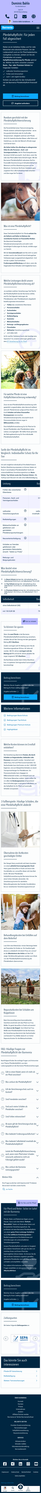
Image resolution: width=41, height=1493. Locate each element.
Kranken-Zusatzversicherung (20, 1425)
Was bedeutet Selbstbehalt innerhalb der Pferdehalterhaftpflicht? (22, 1142)
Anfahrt (20, 1412)
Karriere (20, 1404)
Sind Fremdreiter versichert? (22, 1099)
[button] (20, 21)
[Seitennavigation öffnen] (38, 28)
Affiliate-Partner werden (20, 1414)
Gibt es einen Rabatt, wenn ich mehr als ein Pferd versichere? (22, 1073)
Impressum (5, 1472)
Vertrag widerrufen (7, 1483)
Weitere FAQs (20, 1177)
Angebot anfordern (11, 692)
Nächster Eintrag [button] (35, 1338)
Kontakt (20, 1401)
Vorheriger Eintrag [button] (6, 1338)
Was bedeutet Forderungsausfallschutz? (22, 1134)
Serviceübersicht (20, 1449)
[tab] (20, 1338)
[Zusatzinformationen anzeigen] (25, 489)
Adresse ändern (20, 1441)
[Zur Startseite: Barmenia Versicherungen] (8, 27)
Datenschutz (15, 1472)
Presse (20, 1406)
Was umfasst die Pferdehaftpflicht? (22, 1082)
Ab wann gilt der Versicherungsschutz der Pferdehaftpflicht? (22, 1125)
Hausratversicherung (20, 1433)
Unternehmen (20, 1409)
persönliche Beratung (29, 1268)
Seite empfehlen (20, 1476)
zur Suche (7, 1189)
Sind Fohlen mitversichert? (22, 1117)
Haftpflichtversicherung (20, 1430)
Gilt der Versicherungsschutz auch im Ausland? (22, 1090)
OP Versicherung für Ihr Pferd (17, 341)
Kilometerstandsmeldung (20, 1446)
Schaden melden (20, 1444)
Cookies (35, 1472)
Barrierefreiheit (26, 1472)
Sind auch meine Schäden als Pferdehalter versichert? (22, 1108)
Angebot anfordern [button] (20, 103)
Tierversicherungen (20, 1428)
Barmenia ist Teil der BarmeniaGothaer (21, 1417)
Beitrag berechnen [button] (20, 96)
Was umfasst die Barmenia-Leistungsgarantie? (22, 1168)
